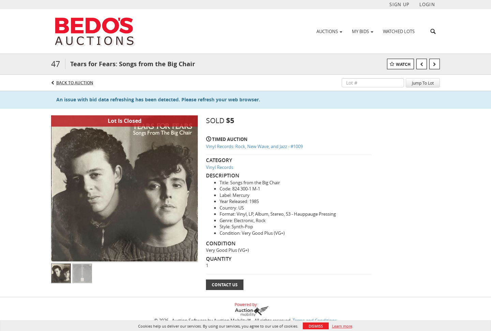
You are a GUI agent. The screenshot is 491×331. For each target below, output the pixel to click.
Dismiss (316, 326)
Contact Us (225, 285)
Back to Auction (74, 83)
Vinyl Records (219, 167)
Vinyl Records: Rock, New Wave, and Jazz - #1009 (254, 146)
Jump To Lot (423, 83)
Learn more (342, 326)
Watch (403, 64)
